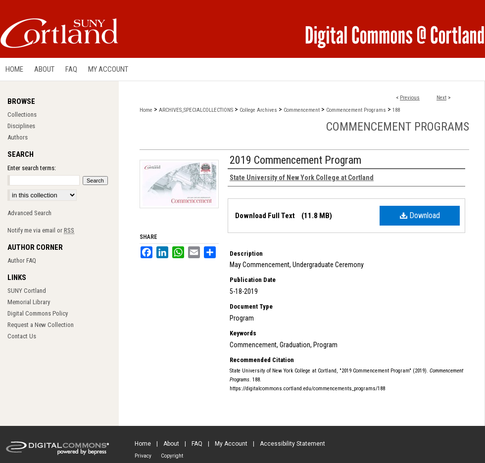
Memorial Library (28, 302)
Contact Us (21, 336)
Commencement (302, 110)
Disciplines (21, 126)
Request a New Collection (40, 324)
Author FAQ (21, 260)
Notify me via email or (40, 230)
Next (441, 97)
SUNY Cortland (26, 290)
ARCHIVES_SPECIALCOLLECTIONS (196, 110)
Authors (17, 137)
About (171, 443)
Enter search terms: (31, 168)
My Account (231, 443)
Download (420, 215)
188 (396, 110)
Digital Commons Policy (37, 313)
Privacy (143, 456)
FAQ (197, 443)
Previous (410, 97)
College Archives (258, 110)
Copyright (172, 456)
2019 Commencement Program (295, 160)
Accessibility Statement (292, 443)
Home (146, 110)
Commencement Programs (356, 110)
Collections (22, 114)
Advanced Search (29, 213)
